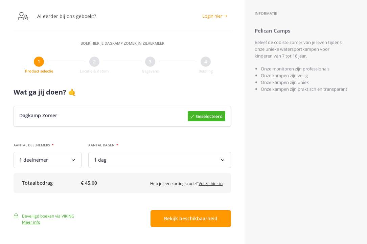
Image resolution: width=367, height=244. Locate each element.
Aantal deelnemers (32, 145)
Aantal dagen (101, 145)
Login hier (214, 16)
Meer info (31, 224)
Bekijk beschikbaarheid (190, 221)
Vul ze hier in (211, 184)
